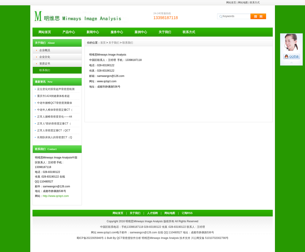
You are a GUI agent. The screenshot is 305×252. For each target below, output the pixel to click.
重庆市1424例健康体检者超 (53, 96)
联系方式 (255, 2)
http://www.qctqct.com (56, 196)
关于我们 (165, 32)
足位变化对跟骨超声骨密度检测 (56, 89)
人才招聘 (152, 213)
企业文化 (44, 56)
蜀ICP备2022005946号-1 (91, 238)
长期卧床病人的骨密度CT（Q (54, 137)
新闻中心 (93, 32)
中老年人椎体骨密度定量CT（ (55, 109)
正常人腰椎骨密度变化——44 (54, 116)
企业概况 (44, 50)
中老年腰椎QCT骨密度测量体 (54, 102)
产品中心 (69, 32)
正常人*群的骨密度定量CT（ (54, 123)
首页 (103, 42)
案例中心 (141, 32)
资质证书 (44, 63)
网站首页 (231, 2)
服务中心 (117, 32)
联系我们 (44, 70)
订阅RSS (187, 213)
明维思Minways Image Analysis (160, 238)
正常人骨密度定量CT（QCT (53, 130)
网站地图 (243, 2)
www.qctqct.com (107, 232)
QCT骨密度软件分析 (129, 238)
